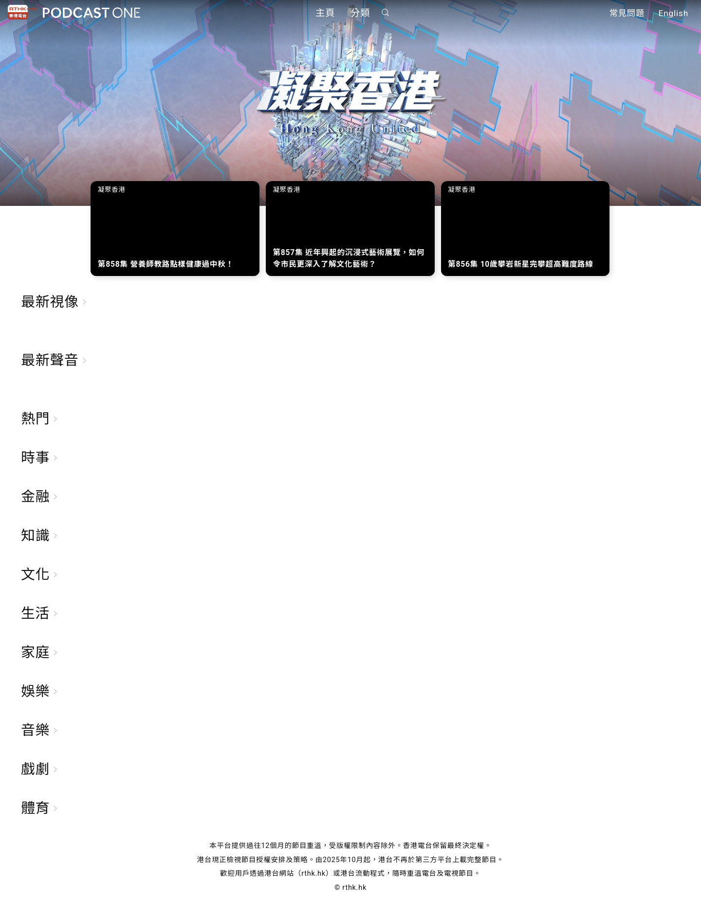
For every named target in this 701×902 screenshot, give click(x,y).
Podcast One (91, 13)
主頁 (325, 13)
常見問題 (627, 13)
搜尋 (385, 13)
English (673, 13)
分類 (360, 13)
